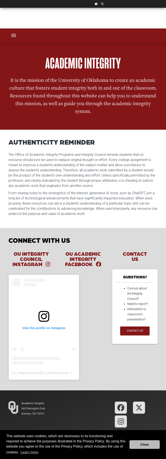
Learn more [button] (29, 452)
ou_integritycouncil (24, 373)
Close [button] (144, 444)
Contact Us (135, 256)
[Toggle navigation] (13, 35)
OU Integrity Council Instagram (31, 258)
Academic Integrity (32, 403)
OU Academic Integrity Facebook (83, 258)
